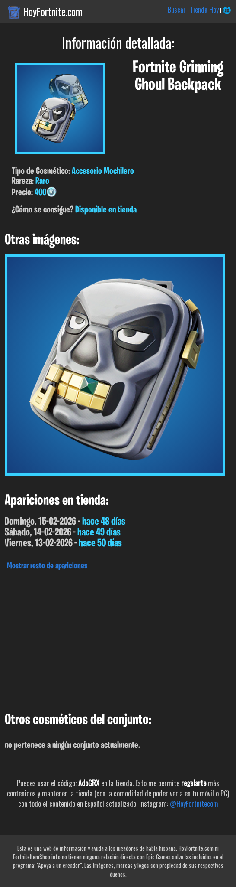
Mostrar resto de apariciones (47, 566)
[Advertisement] (118, 639)
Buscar (177, 9)
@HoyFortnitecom (194, 804)
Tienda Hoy (204, 9)
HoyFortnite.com (53, 11)
